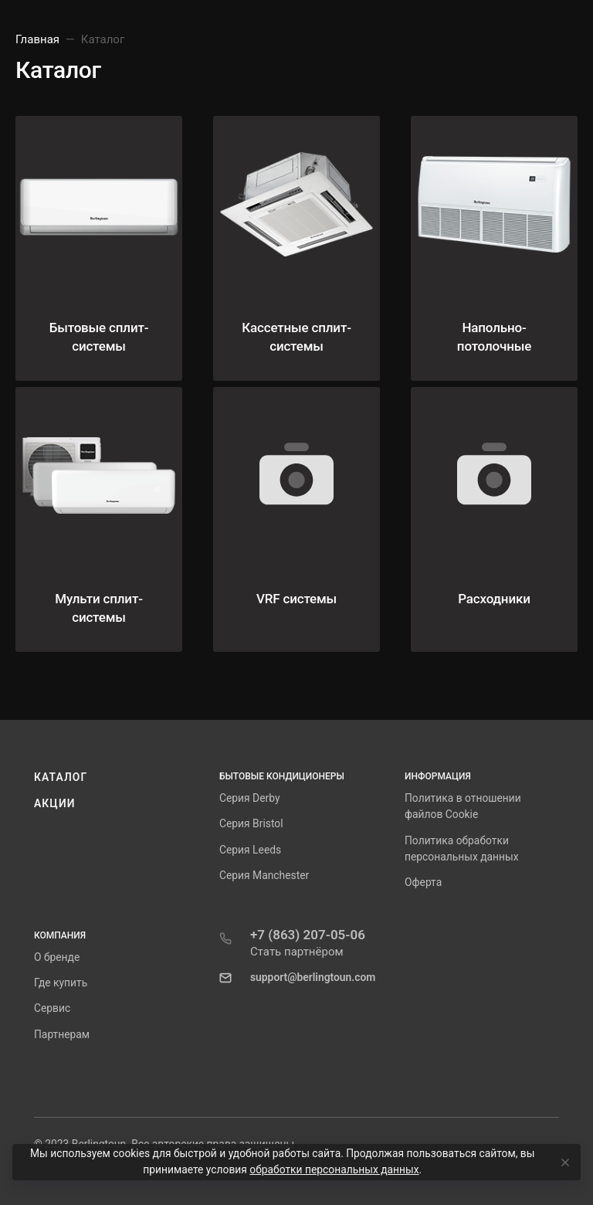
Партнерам (62, 1034)
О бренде (57, 957)
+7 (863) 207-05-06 (307, 934)
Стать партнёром (297, 952)
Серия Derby (249, 798)
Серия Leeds (250, 850)
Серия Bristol (251, 823)
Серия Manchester (264, 875)
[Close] (563, 1162)
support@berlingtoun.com (312, 977)
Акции (55, 803)
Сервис (52, 1008)
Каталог (60, 777)
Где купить (60, 982)
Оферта (423, 882)
